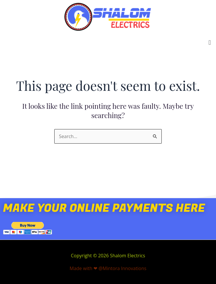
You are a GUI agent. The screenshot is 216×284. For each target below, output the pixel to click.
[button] (209, 42)
